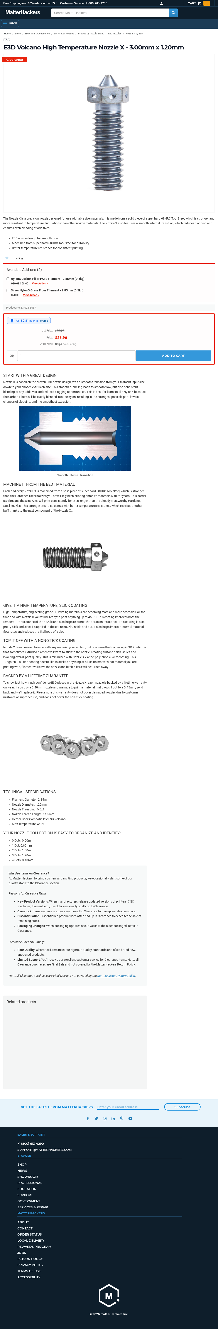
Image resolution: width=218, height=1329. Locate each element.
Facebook (88, 1118)
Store (18, 33)
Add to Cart (173, 356)
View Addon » (40, 283)
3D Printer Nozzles (64, 33)
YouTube (130, 1118)
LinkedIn (113, 1118)
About (23, 1222)
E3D (6, 40)
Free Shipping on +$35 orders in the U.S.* (30, 3)
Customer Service (72, 3)
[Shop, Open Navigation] (10, 23)
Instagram (105, 1118)
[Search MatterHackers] (173, 12)
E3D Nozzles (115, 33)
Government (28, 1201)
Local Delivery (30, 1241)
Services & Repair (32, 1207)
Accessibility (28, 1277)
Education (26, 1189)
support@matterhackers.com (44, 1150)
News (22, 1171)
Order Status (29, 1234)
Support (25, 1195)
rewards (43, 320)
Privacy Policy (30, 1265)
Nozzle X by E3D (134, 33)
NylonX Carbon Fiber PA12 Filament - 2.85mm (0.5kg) (45, 279)
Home (7, 33)
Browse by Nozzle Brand (91, 33)
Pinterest (122, 1118)
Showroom (27, 1177)
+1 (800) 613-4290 (95, 3)
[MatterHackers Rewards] (12, 320)
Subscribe (182, 1107)
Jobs (21, 1253)
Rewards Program (34, 1247)
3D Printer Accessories (37, 33)
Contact (24, 1228)
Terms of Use (29, 1271)
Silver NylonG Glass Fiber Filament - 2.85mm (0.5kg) (45, 290)
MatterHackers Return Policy (116, 975)
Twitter (96, 1118)
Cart (199, 3)
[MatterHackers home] (109, 1296)
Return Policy (30, 1259)
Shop (22, 1165)
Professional (29, 1183)
